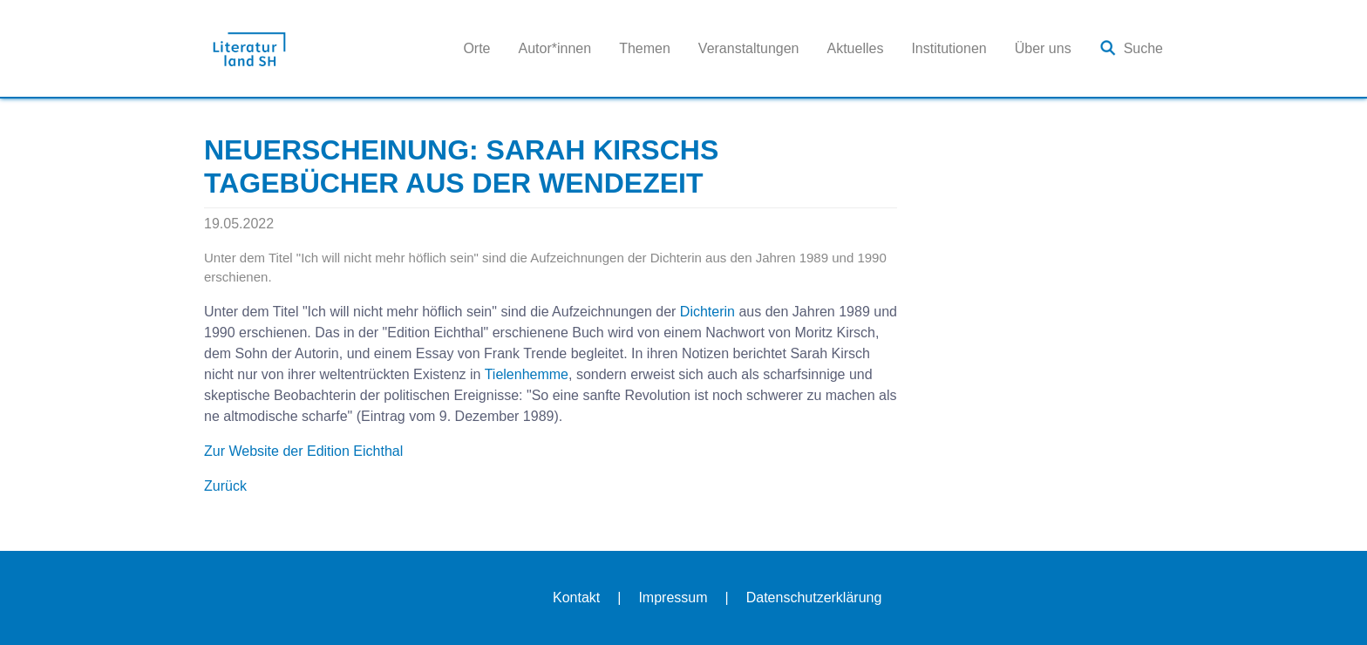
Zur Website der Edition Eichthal (303, 451)
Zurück (225, 486)
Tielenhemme (526, 374)
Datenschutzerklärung (814, 597)
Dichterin (707, 311)
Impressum (672, 597)
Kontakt (576, 597)
